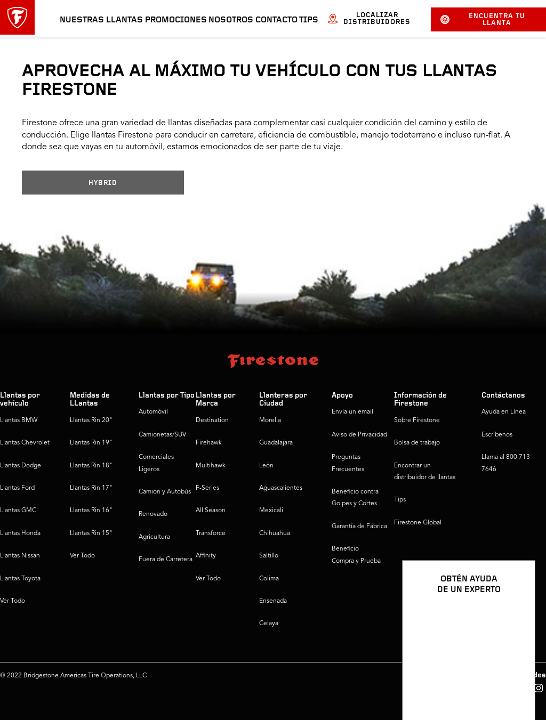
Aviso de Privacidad (359, 435)
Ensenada (273, 601)
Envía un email (352, 412)
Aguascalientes (280, 488)
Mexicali (271, 510)
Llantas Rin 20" (91, 420)
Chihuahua (274, 533)
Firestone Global (417, 523)
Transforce (211, 533)
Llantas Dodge (20, 466)
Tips (308, 20)
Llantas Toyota (20, 579)
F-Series (207, 488)
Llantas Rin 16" (91, 510)
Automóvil (153, 412)
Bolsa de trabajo (417, 443)
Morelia (270, 420)
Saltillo (268, 556)
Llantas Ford (17, 488)
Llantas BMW (18, 420)
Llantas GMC (18, 510)
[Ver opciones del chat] (515, 681)
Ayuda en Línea (503, 412)
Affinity (206, 556)
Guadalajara (276, 443)
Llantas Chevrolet (25, 443)
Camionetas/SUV (162, 435)
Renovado (153, 514)
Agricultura (154, 537)
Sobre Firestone (417, 420)
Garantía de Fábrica (359, 526)
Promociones (176, 20)
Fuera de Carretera (165, 559)
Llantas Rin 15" (91, 533)
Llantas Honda (20, 533)
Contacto (276, 20)
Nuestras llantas (101, 20)
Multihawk (211, 466)
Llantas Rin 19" (91, 443)
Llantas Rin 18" (91, 466)
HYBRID (103, 183)
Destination (212, 420)
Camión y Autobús (165, 492)
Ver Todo (12, 601)
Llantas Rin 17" (91, 488)
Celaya (268, 623)
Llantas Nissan (20, 556)
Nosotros (230, 20)
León (266, 466)
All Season (211, 510)
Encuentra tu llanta (482, 20)
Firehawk (209, 443)
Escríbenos (496, 435)
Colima (269, 579)
